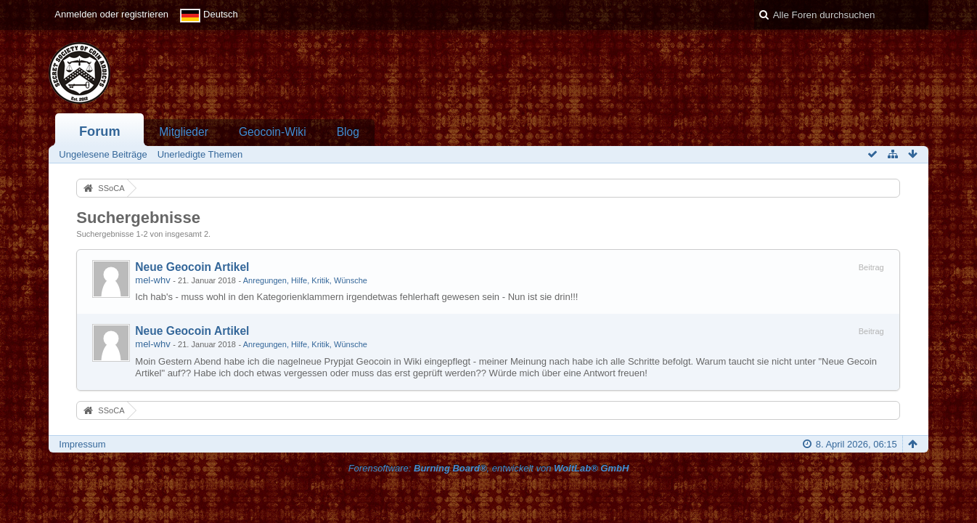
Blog (348, 132)
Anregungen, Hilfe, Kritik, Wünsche (305, 280)
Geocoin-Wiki (272, 132)
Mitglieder (183, 132)
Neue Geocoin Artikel (192, 267)
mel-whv (152, 280)
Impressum (82, 444)
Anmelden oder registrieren (111, 14)
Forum (99, 131)
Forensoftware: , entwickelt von (488, 468)
